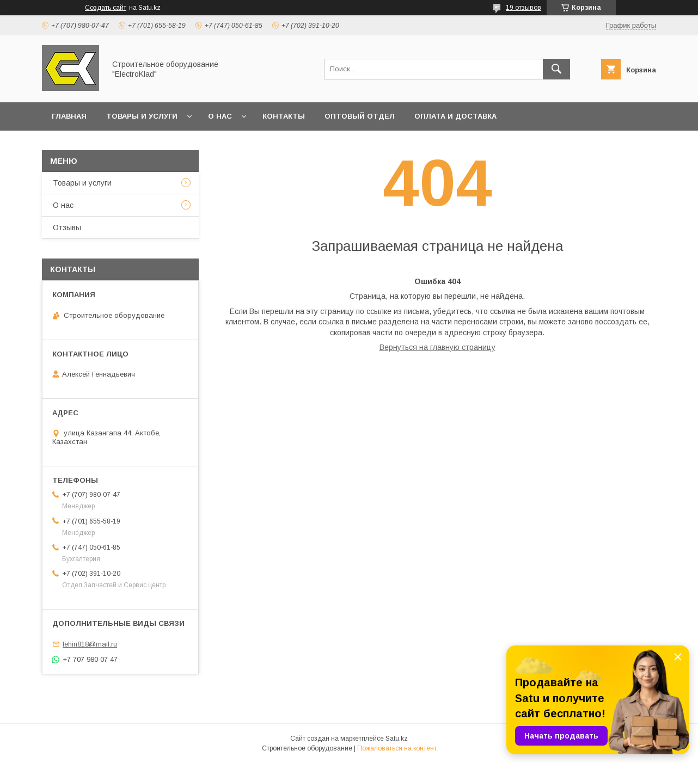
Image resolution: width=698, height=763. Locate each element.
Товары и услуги (141, 116)
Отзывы (67, 227)
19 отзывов (523, 7)
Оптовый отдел (359, 116)
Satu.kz (396, 738)
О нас (220, 116)
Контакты (283, 116)
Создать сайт (105, 7)
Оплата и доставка (455, 116)
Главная (69, 116)
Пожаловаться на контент (397, 748)
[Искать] (556, 69)
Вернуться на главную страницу (437, 347)
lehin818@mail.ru (90, 644)
